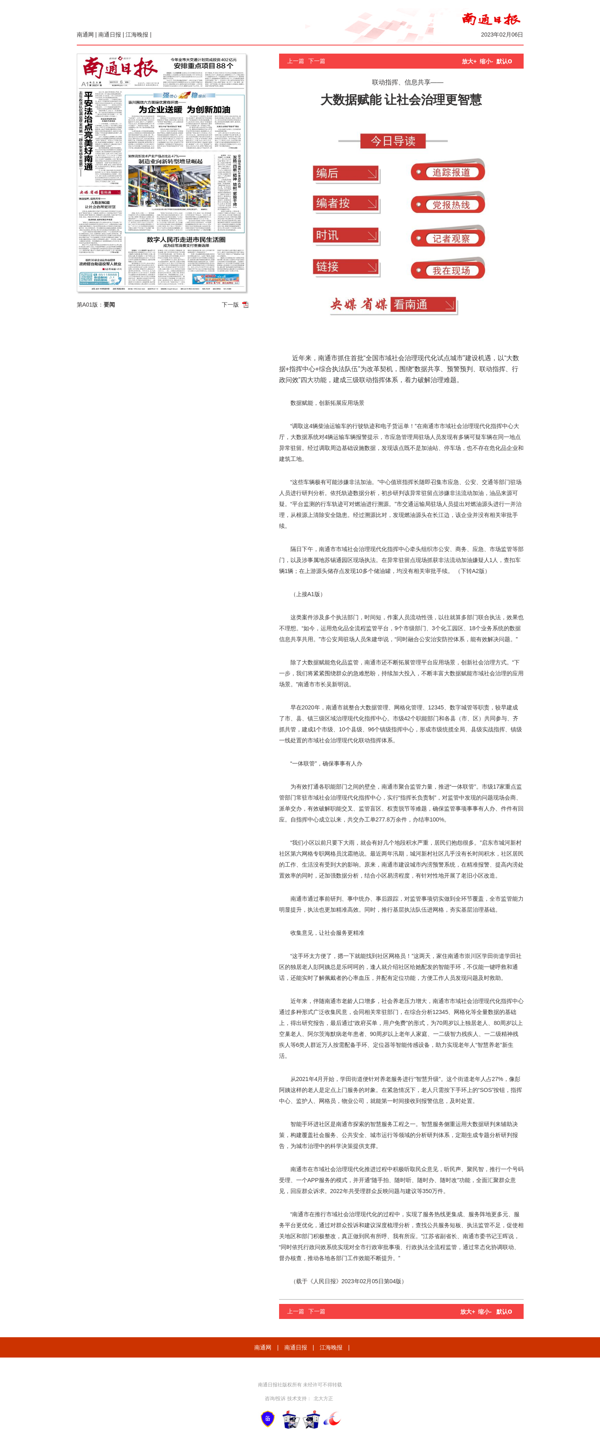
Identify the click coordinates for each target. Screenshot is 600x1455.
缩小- (486, 61)
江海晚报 (137, 34)
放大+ (469, 61)
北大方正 (323, 1398)
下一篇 (316, 61)
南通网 (85, 34)
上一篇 (295, 61)
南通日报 (109, 34)
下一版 (230, 304)
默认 (504, 61)
